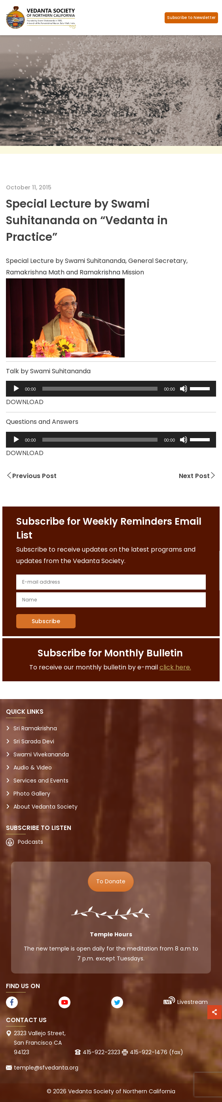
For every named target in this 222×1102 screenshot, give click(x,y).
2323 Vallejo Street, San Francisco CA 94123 (40, 1042)
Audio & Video (32, 767)
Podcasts (30, 842)
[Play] (16, 389)
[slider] (100, 389)
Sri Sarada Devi (33, 741)
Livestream (192, 1002)
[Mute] (184, 389)
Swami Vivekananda (41, 754)
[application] (111, 389)
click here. (175, 667)
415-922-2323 (101, 1052)
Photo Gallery (31, 794)
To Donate (110, 881)
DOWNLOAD (25, 401)
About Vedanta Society (45, 807)
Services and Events (40, 780)
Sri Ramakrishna (35, 728)
